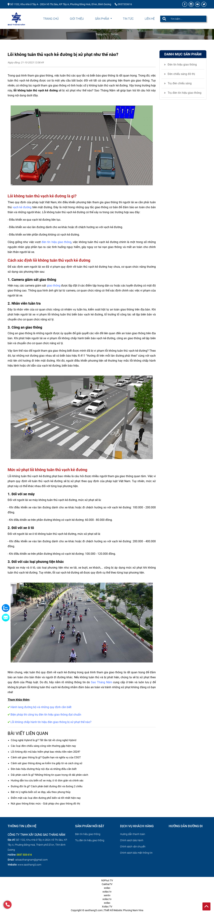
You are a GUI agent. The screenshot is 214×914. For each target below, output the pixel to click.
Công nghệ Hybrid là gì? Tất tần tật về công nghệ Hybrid (43, 740)
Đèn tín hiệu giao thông (182, 64)
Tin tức (128, 18)
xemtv (107, 895)
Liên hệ (150, 18)
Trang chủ (51, 18)
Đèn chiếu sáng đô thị (181, 74)
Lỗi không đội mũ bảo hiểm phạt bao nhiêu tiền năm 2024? (45, 751)
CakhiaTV (107, 884)
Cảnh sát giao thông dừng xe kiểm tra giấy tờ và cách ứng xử (46, 763)
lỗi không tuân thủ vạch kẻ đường (35, 90)
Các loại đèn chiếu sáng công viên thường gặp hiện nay (43, 745)
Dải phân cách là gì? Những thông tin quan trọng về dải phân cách (49, 774)
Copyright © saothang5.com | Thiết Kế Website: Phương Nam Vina (107, 910)
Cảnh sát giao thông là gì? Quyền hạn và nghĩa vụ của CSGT (46, 757)
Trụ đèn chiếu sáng (180, 83)
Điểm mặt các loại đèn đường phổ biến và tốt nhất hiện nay (46, 798)
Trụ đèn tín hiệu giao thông (184, 92)
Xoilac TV (107, 906)
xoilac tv (107, 891)
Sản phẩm (102, 18)
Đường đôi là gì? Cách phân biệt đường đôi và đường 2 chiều (46, 786)
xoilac (107, 887)
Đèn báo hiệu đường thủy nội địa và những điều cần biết (44, 769)
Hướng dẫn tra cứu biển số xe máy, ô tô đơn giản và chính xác (47, 780)
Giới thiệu (77, 18)
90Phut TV (107, 880)
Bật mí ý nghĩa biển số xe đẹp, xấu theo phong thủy (41, 792)
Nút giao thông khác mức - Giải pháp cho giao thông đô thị (45, 803)
